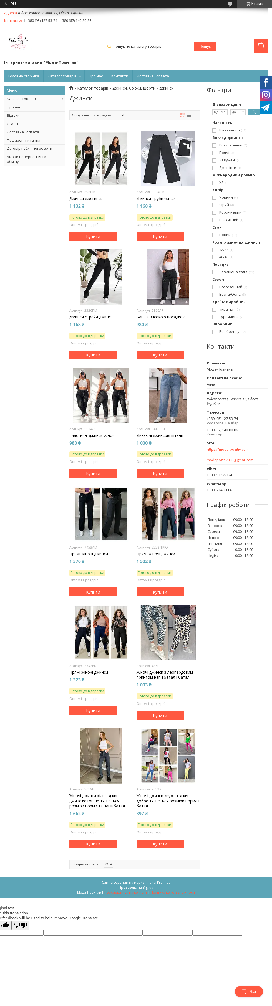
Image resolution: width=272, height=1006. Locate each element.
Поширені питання (23, 140)
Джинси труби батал (156, 198)
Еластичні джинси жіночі (92, 435)
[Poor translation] (20, 925)
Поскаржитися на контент (125, 892)
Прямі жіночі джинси (88, 553)
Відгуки (13, 115)
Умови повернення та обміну (26, 159)
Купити (93, 236)
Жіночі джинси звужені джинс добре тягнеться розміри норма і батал (168, 800)
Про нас (96, 76)
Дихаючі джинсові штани (160, 435)
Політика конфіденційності (173, 892)
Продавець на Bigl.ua (136, 887)
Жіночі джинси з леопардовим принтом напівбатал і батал (165, 675)
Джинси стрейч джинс (90, 317)
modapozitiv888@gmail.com (230, 460)
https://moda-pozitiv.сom (228, 449)
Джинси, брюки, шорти (133, 88)
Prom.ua (163, 882)
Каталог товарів (62, 76)
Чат (248, 991)
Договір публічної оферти (29, 148)
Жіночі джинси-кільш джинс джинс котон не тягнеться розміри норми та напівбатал (97, 800)
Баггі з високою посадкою (161, 317)
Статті (12, 123)
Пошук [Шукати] (204, 46)
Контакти (119, 76)
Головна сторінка (23, 76)
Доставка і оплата (153, 76)
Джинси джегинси (86, 198)
